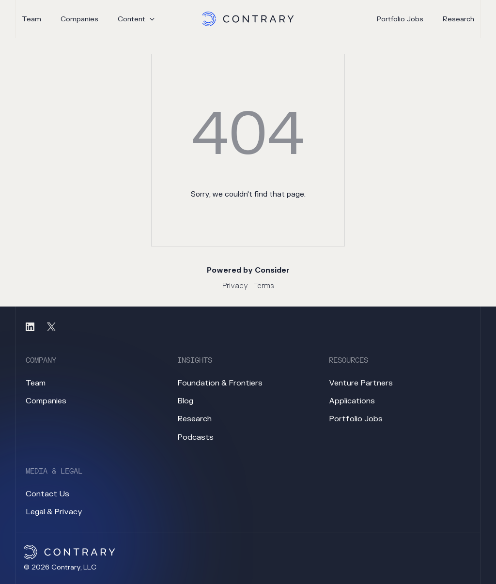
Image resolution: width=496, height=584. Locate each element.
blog (185, 401)
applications (352, 401)
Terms (264, 286)
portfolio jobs (400, 19)
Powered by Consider (248, 270)
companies (79, 19)
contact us (47, 494)
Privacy (235, 286)
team (31, 19)
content (131, 19)
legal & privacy (54, 512)
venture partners (361, 383)
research (458, 19)
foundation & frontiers (220, 383)
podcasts (195, 437)
